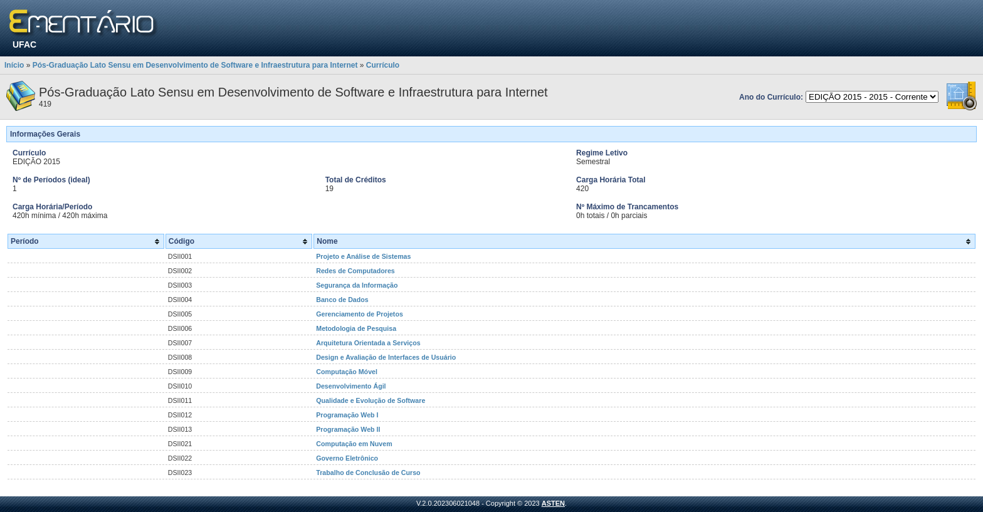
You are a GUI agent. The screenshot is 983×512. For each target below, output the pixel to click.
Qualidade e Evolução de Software (370, 400)
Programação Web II (348, 429)
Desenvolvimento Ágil (351, 386)
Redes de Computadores (355, 270)
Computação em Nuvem (354, 443)
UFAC (24, 44)
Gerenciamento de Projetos (359, 314)
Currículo (382, 65)
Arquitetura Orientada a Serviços (368, 343)
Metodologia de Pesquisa (356, 328)
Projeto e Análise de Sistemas (363, 256)
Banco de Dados (342, 299)
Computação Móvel (346, 371)
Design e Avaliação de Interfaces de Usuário (386, 357)
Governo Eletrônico (347, 458)
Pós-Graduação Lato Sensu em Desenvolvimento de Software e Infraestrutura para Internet (195, 65)
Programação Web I (347, 415)
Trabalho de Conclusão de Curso (368, 472)
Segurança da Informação (356, 285)
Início (14, 65)
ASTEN (553, 503)
